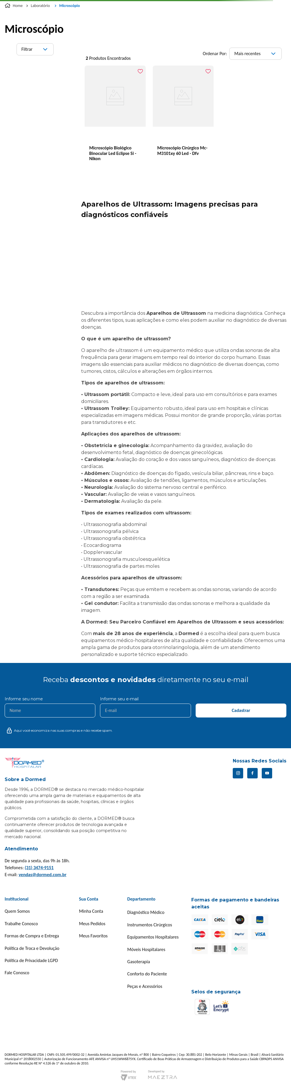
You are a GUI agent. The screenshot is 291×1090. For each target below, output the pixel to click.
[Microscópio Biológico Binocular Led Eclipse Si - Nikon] (115, 117)
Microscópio (69, 5)
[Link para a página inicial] (14, 5)
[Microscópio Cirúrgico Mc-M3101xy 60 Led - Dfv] (183, 117)
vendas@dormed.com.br (42, 874)
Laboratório (40, 5)
